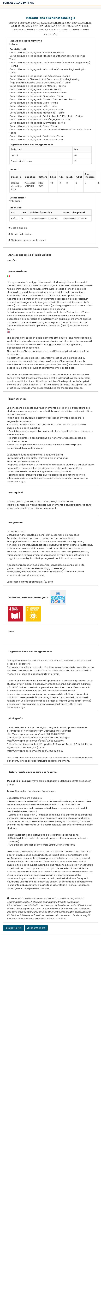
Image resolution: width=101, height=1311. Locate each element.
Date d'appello (19, 228)
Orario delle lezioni (21, 234)
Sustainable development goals (28, 597)
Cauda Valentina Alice (16, 186)
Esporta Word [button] (36, 928)
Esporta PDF (13, 928)
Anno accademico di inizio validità (29, 254)
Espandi (15, 201)
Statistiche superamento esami (28, 240)
